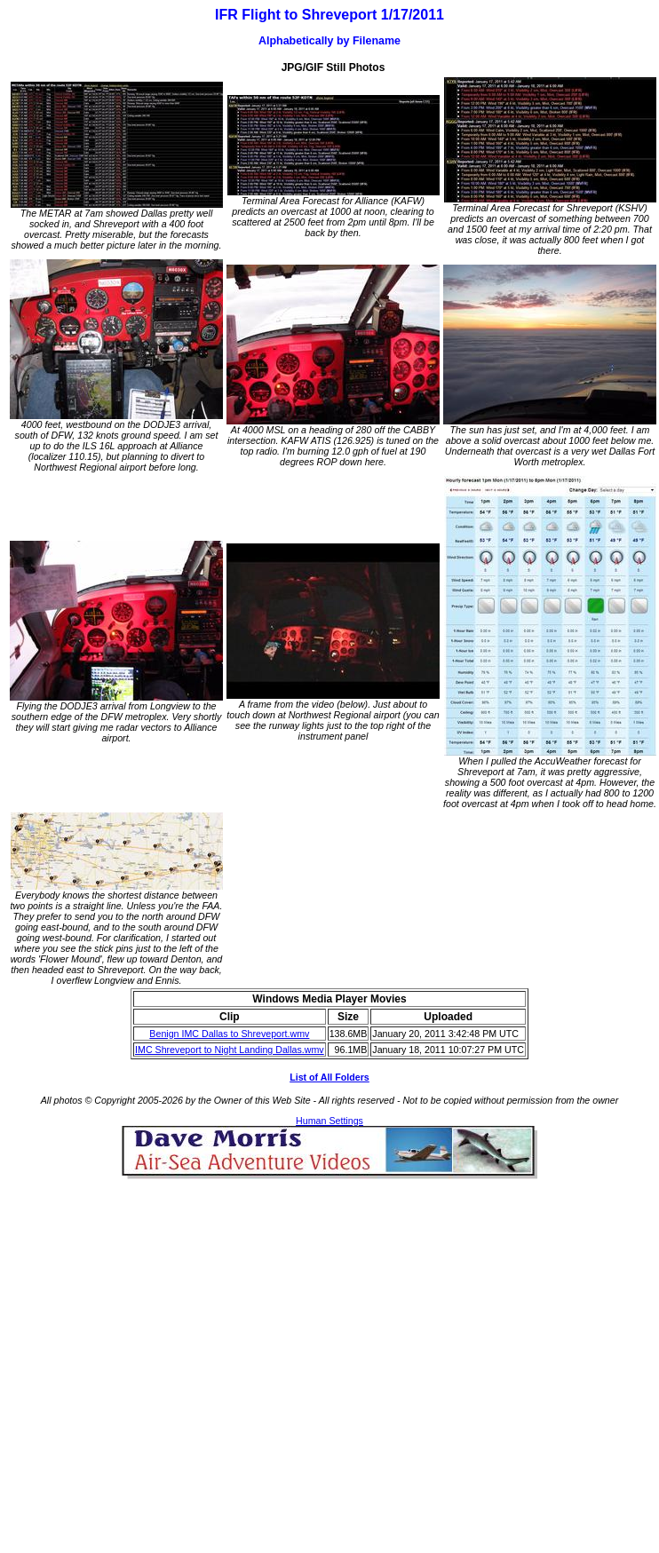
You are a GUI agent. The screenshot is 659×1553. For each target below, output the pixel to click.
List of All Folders (329, 1077)
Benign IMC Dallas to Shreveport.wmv (229, 1033)
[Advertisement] (166, 1345)
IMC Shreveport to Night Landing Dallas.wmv (229, 1049)
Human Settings (329, 1120)
